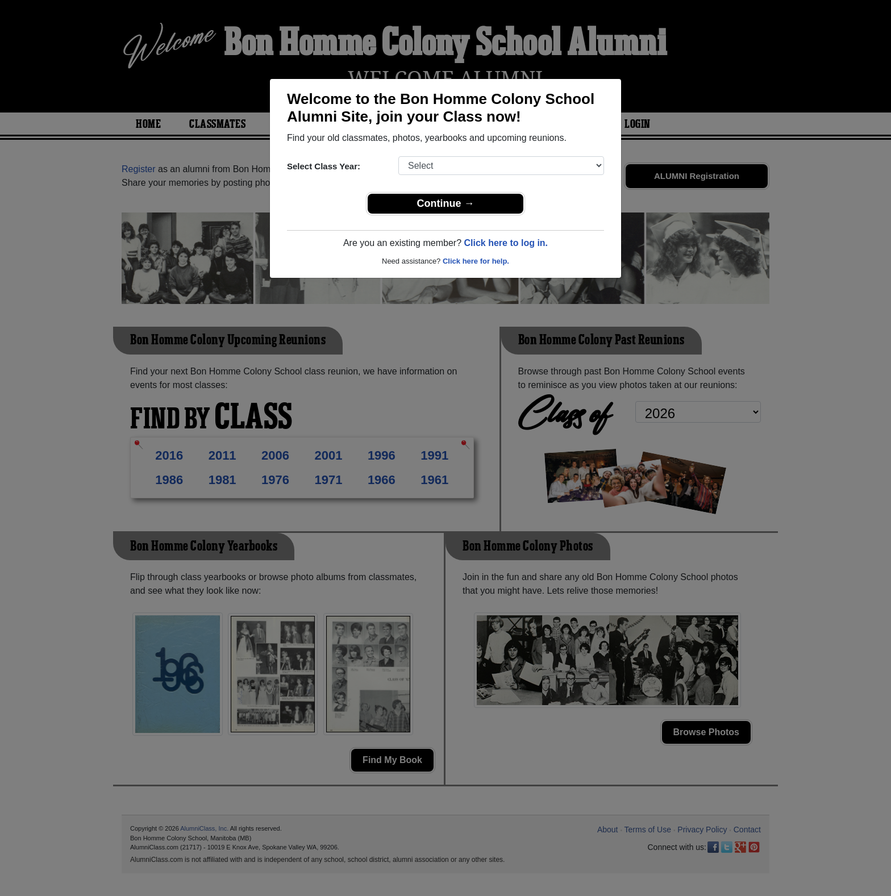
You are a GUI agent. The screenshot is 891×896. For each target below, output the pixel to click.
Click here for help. (476, 261)
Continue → (445, 203)
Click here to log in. (506, 243)
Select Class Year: (323, 166)
